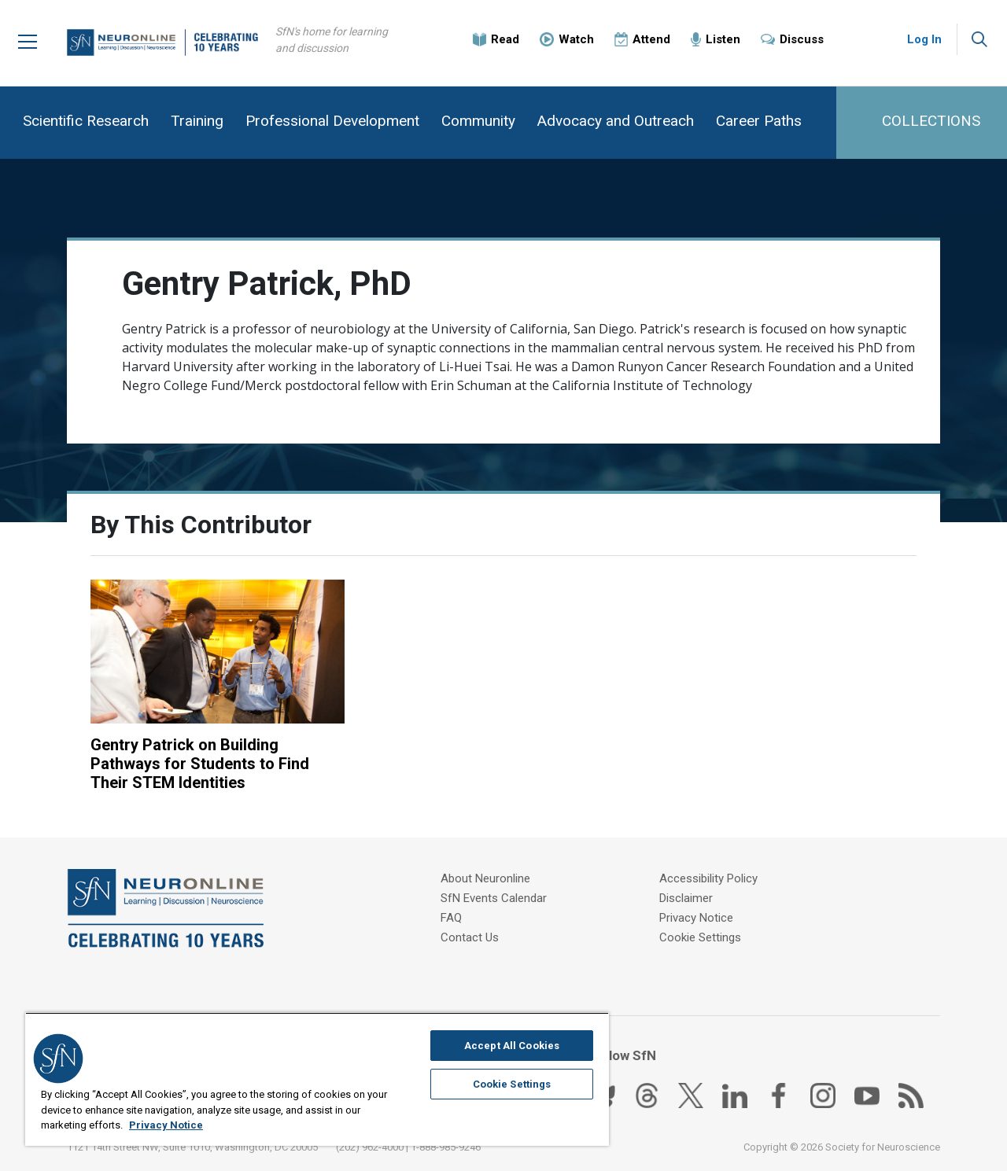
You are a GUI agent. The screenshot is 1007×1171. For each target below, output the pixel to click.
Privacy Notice (696, 918)
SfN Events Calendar (494, 898)
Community (478, 121)
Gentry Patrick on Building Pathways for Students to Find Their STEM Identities (199, 763)
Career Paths (759, 121)
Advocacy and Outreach (615, 121)
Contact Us (470, 937)
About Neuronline (485, 878)
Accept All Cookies (511, 1045)
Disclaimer (686, 898)
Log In (924, 39)
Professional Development (332, 121)
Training (197, 121)
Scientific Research (86, 121)
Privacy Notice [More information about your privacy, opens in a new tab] (166, 1125)
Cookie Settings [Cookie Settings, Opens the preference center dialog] (512, 1084)
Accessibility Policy (708, 878)
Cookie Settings (700, 937)
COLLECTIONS (931, 121)
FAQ (451, 918)
